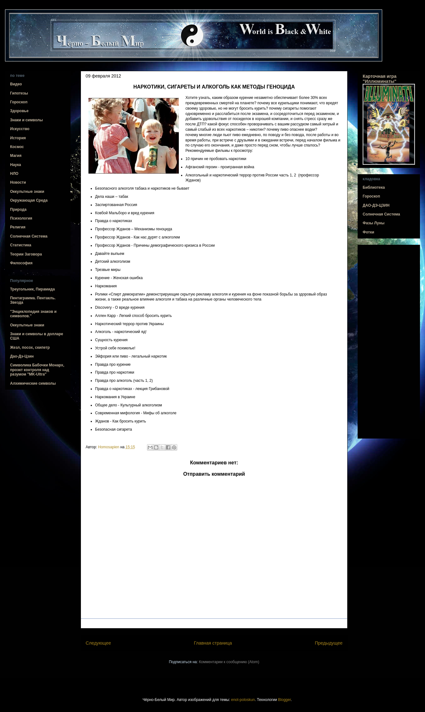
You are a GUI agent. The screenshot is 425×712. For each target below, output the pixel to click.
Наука (15, 165)
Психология (21, 218)
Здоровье (19, 111)
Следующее (98, 643)
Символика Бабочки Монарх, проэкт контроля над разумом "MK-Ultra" (37, 369)
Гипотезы (19, 93)
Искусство (19, 129)
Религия (18, 227)
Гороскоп (18, 102)
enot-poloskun (243, 700)
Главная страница (213, 643)
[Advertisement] (389, 341)
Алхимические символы (33, 383)
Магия (15, 155)
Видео (16, 84)
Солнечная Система (29, 236)
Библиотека (374, 187)
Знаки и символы (26, 120)
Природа (18, 209)
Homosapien (109, 447)
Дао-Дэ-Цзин (22, 356)
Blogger (284, 700)
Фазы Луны (373, 223)
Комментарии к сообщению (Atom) (229, 662)
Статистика (20, 245)
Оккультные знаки (27, 191)
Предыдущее (329, 643)
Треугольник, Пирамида (32, 289)
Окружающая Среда (29, 200)
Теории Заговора (26, 254)
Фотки (368, 232)
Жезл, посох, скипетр (30, 347)
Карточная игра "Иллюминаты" (379, 79)
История (18, 138)
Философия (21, 263)
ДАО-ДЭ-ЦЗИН (376, 205)
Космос (17, 147)
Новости (18, 182)
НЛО (14, 173)
